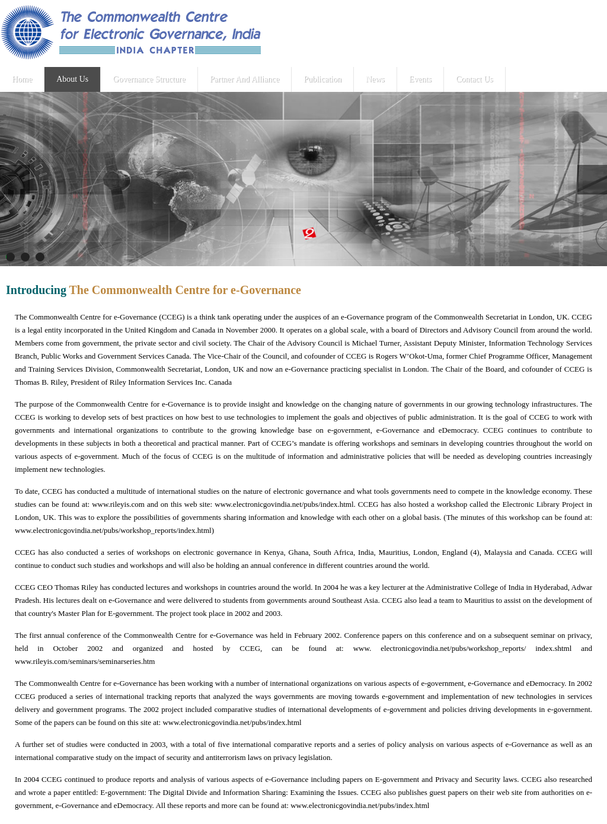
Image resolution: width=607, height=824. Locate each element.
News (372, 79)
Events (417, 79)
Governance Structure (147, 79)
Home (22, 79)
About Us (72, 79)
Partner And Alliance (242, 79)
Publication (321, 79)
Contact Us (471, 79)
